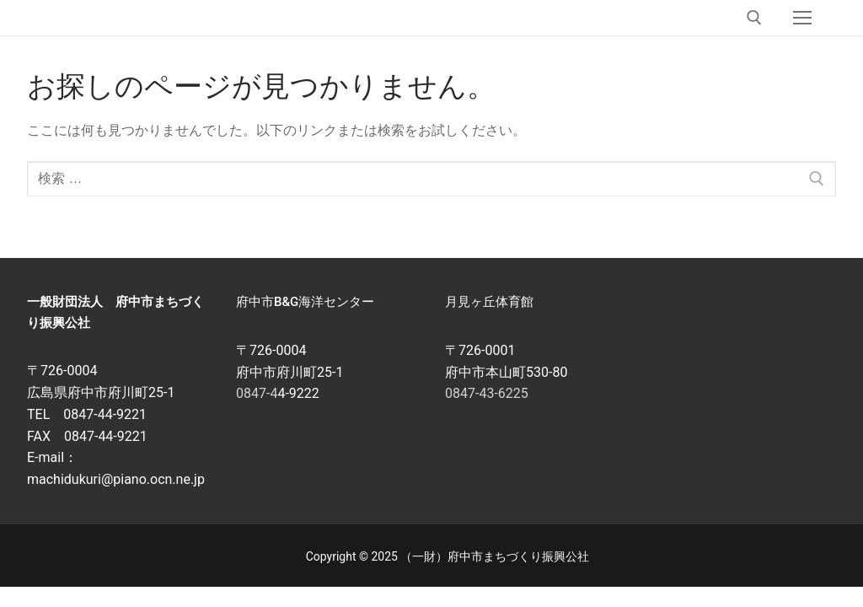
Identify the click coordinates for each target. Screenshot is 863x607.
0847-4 (256, 393)
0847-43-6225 (486, 393)
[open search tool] (754, 17)
